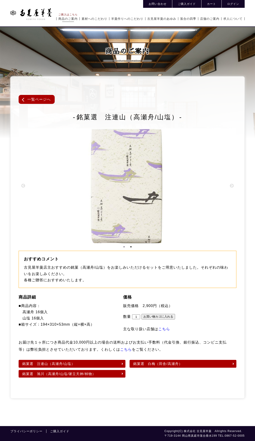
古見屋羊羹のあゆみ (161, 18)
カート (211, 4)
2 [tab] (131, 247)
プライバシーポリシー (26, 431)
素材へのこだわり (94, 18)
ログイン (233, 4)
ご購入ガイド (187, 4)
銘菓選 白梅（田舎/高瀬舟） (157, 364)
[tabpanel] (127, 185)
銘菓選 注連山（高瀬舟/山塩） (48, 364)
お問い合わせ (158, 4)
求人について (233, 18)
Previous (23, 186)
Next (232, 186)
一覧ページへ (39, 99)
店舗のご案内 (209, 18)
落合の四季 (188, 18)
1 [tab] (124, 247)
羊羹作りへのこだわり (127, 18)
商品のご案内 (68, 18)
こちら (164, 329)
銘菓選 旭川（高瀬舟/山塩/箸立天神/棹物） (59, 374)
